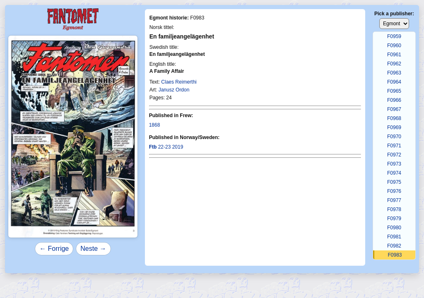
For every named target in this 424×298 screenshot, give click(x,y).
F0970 (394, 136)
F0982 (394, 246)
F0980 (394, 228)
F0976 (394, 191)
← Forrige (54, 248)
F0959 (394, 36)
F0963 (394, 73)
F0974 (394, 173)
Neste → (93, 248)
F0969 (394, 127)
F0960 (394, 45)
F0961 (394, 55)
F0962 (394, 64)
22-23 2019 (166, 147)
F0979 (394, 218)
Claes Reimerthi (178, 82)
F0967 (394, 109)
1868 (154, 125)
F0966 (394, 100)
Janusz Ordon (174, 90)
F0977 (394, 200)
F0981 (394, 237)
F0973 (394, 164)
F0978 (394, 209)
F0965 (394, 91)
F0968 (394, 118)
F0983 (395, 255)
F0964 (394, 82)
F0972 (394, 155)
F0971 (394, 146)
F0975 (394, 182)
